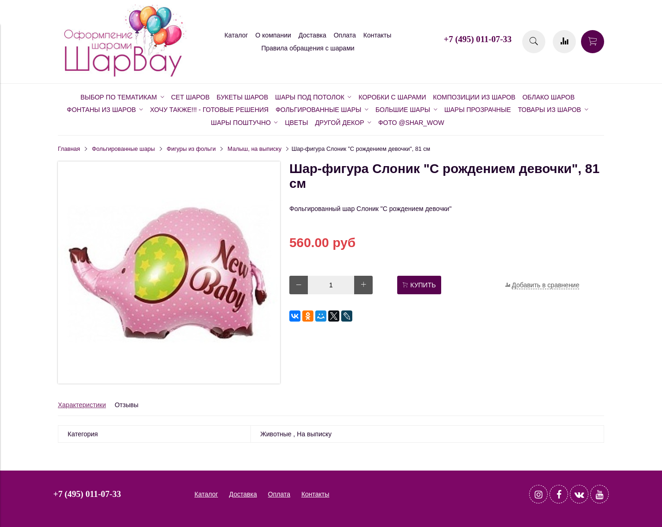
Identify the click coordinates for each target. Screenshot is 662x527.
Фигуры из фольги (191, 149)
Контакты (377, 35)
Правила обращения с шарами (307, 48)
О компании (273, 35)
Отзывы (126, 405)
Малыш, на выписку (254, 149)
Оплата (345, 35)
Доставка (312, 35)
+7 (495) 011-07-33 (478, 39)
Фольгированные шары (123, 149)
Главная (69, 149)
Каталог (236, 35)
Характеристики (82, 405)
